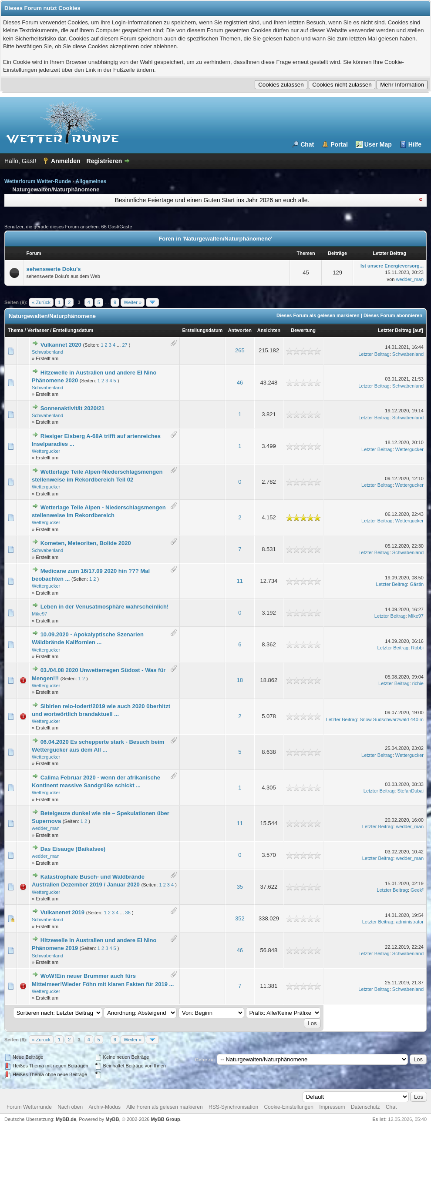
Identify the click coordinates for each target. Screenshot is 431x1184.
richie (418, 683)
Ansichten (268, 330)
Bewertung (303, 330)
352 (240, 918)
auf (418, 330)
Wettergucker (46, 451)
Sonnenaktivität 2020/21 (72, 408)
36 (128, 912)
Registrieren (104, 160)
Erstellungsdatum (73, 330)
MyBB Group (165, 1119)
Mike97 (39, 613)
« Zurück (41, 302)
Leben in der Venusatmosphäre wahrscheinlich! (104, 606)
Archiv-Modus (105, 1107)
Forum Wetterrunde (29, 1107)
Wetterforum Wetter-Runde (37, 181)
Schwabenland (47, 352)
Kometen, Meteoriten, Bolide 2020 (85, 543)
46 (240, 382)
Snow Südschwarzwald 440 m (392, 719)
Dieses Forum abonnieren (393, 315)
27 (124, 345)
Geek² (417, 890)
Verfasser (38, 330)
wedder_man (410, 279)
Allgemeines (91, 181)
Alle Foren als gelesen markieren (164, 1107)
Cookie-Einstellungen (288, 1107)
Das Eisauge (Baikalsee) (73, 849)
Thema (15, 330)
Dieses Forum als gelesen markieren (318, 315)
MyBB (112, 1119)
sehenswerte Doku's (53, 269)
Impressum (332, 1107)
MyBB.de (66, 1119)
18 (240, 680)
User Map (378, 144)
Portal (339, 144)
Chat (307, 144)
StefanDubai (410, 790)
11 (240, 581)
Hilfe (414, 144)
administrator (410, 921)
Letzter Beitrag (394, 330)
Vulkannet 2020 (60, 344)
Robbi (417, 647)
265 (240, 350)
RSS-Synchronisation (233, 1107)
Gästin (417, 584)
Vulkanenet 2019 (62, 912)
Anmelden (66, 160)
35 (240, 886)
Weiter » (132, 302)
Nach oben (70, 1107)
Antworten (240, 330)
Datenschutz (365, 1107)
